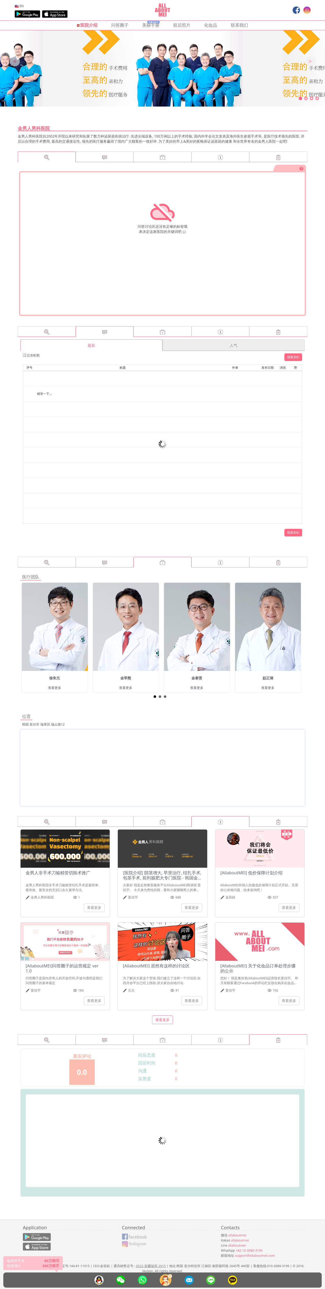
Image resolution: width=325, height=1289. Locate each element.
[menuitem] (19, 5)
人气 (233, 345)
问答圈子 (119, 25)
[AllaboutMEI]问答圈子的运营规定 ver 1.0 (62, 968)
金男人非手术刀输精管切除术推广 (58, 873)
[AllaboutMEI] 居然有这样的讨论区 (156, 966)
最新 (91, 345)
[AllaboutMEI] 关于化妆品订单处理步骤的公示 (258, 968)
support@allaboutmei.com (255, 1255)
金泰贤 (196, 678)
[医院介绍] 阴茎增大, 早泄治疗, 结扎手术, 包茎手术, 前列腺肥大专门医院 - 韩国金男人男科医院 (162, 878)
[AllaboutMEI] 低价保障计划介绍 (251, 873)
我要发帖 (293, 357)
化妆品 (210, 25)
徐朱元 (54, 678)
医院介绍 (87, 25)
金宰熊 (125, 678)
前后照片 (181, 25)
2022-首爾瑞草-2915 (151, 1266)
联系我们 (239, 25)
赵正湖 (268, 678)
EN (19, 6)
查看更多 (54, 688)
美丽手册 (150, 24)
